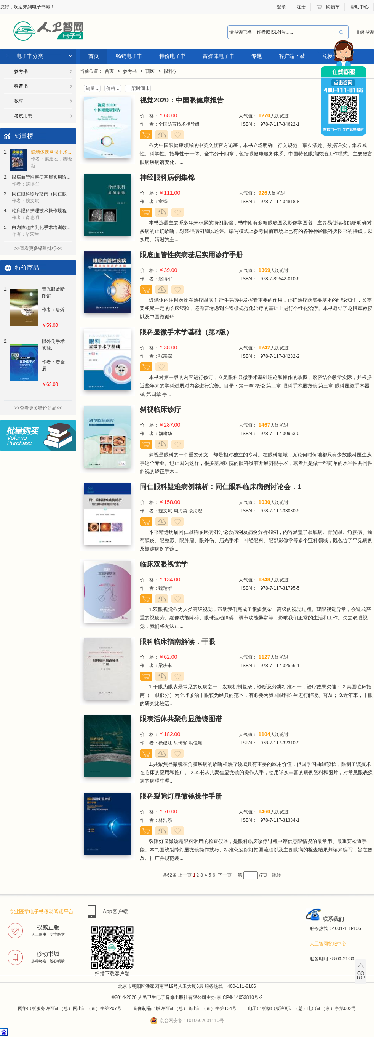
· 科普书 (19, 86)
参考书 (130, 71)
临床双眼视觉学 (164, 564)
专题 (256, 56)
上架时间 (136, 88)
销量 (90, 88)
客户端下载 (292, 56)
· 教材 (16, 101)
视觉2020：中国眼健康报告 (182, 100)
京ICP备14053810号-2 (239, 997)
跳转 (276, 875)
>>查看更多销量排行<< (38, 248)
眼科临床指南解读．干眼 (177, 641)
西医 (150, 71)
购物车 (333, 7)
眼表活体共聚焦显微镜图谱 (181, 719)
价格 (110, 88)
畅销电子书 (129, 56)
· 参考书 (19, 71)
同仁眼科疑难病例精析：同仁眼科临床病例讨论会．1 (220, 487)
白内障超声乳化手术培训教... (41, 231)
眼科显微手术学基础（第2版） (186, 332)
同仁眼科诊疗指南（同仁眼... (41, 197)
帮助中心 (359, 7)
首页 (93, 56)
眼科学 (170, 71)
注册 (301, 7)
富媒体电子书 (219, 56)
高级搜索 (365, 32)
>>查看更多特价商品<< (38, 408)
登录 (281, 7)
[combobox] (280, 32)
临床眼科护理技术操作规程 (39, 214)
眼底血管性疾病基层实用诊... (41, 180)
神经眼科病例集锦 (167, 177)
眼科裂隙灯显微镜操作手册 (181, 796)
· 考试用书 (21, 115)
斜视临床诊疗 (160, 409)
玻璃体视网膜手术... (51, 158)
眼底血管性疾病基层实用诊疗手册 (191, 255)
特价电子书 (172, 56)
